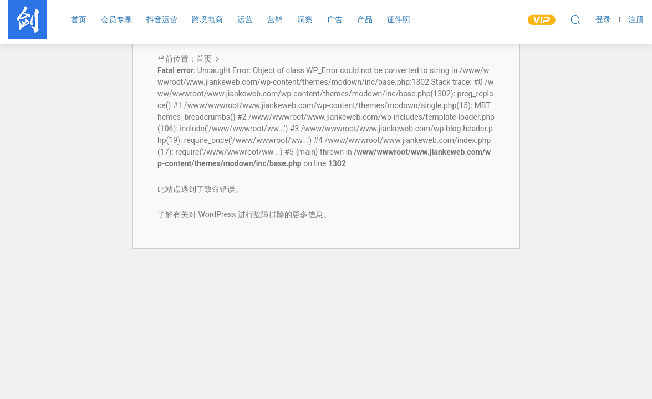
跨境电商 (207, 19)
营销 (275, 19)
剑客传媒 (27, 19)
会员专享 (116, 19)
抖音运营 (161, 19)
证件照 (398, 19)
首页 (78, 19)
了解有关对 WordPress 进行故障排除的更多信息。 (244, 214)
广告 (335, 19)
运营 (245, 19)
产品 (365, 19)
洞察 (305, 19)
